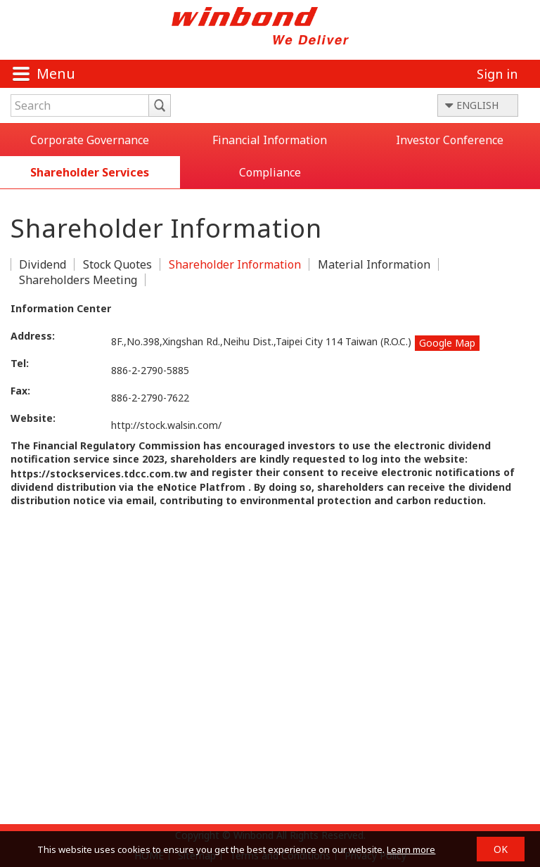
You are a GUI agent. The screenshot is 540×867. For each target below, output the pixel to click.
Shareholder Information (235, 264)
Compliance (270, 172)
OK (501, 849)
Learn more (411, 849)
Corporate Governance (89, 140)
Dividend (42, 264)
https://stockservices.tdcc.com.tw (99, 473)
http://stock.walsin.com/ (166, 425)
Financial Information (269, 140)
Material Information (374, 264)
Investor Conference (449, 140)
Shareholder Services (89, 172)
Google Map (447, 342)
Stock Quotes (117, 264)
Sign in (497, 73)
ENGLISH (477, 105)
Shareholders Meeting (78, 280)
